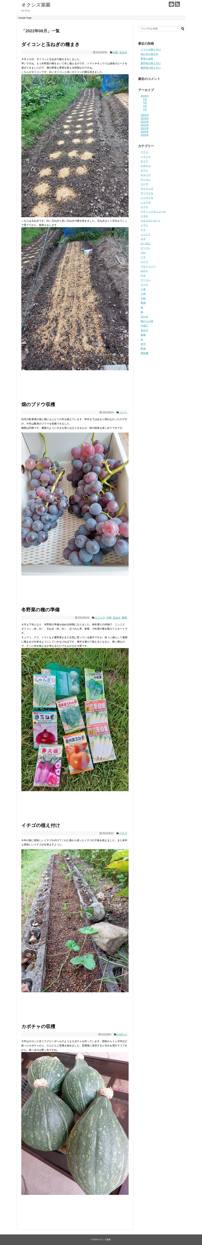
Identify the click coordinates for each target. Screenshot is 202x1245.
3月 (145, 106)
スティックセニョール (153, 211)
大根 (115, 52)
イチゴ (123, 833)
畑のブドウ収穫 (38, 404)
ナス (143, 229)
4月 (145, 102)
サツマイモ (147, 193)
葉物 (124, 617)
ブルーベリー (148, 266)
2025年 (145, 115)
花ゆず (144, 330)
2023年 (145, 121)
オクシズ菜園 (35, 4)
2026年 (145, 96)
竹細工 (144, 325)
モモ (143, 275)
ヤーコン (146, 280)
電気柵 (144, 353)
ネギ (143, 239)
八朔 (143, 293)
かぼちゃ (122, 1034)
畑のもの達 (147, 321)
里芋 (143, 344)
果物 (143, 303)
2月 (145, 109)
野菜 (143, 348)
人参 (143, 289)
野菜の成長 (147, 58)
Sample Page (25, 18)
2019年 (145, 135)
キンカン (146, 179)
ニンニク (100, 617)
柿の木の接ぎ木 (149, 54)
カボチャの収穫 (38, 1026)
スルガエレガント (151, 220)
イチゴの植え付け (40, 825)
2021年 (145, 128)
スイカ (144, 207)
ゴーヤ (144, 184)
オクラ (144, 161)
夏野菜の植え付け (151, 63)
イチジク (146, 156)
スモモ (144, 216)
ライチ (144, 284)
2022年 (145, 125)
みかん (144, 271)
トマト (144, 225)
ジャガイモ (147, 197)
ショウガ (146, 202)
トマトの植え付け (151, 49)
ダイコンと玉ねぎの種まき (50, 44)
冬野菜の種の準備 (40, 609)
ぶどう (123, 412)
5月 (145, 99)
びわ (143, 252)
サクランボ (147, 188)
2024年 (145, 118)
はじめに (146, 243)
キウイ (144, 170)
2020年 (145, 131)
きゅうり (146, 175)
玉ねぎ (123, 52)
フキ (143, 257)
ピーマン (146, 248)
